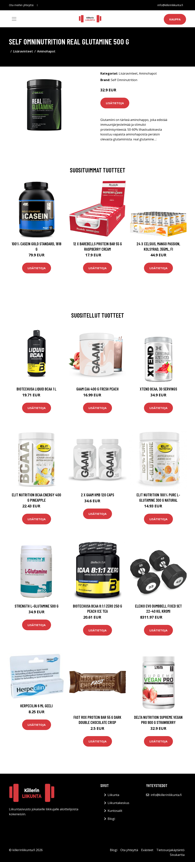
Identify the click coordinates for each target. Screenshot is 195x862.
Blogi (111, 819)
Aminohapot (46, 51)
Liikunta (113, 795)
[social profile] (37, 5)
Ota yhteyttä (129, 850)
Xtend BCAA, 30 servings (158, 388)
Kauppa (175, 19)
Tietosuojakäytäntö (170, 850)
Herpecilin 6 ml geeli (36, 705)
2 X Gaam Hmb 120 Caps (97, 494)
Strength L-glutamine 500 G (36, 606)
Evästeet (147, 850)
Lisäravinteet (23, 51)
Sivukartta (177, 855)
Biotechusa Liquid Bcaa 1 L (36, 388)
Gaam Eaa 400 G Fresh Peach (97, 388)
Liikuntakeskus (118, 803)
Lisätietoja (115, 103)
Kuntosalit (115, 811)
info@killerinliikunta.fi (170, 5)
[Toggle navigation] (14, 19)
